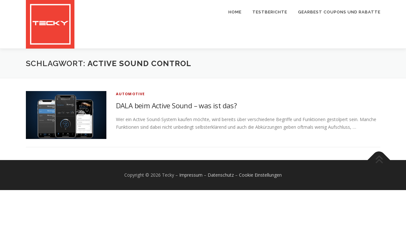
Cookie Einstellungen (260, 175)
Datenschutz (221, 175)
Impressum (191, 175)
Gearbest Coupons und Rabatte (339, 12)
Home (234, 12)
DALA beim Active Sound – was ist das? (176, 105)
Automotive (130, 93)
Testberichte (269, 12)
